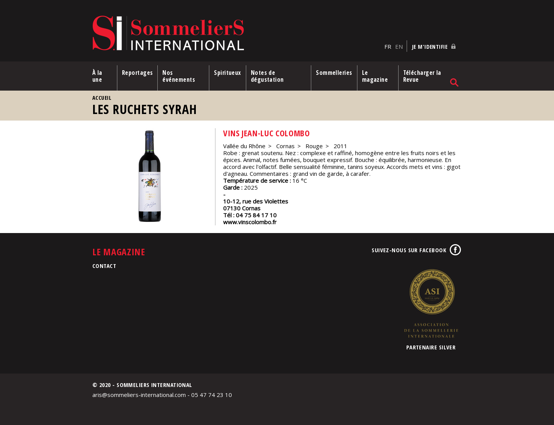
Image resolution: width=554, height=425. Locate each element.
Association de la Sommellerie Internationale (431, 303)
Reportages (137, 72)
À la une (97, 76)
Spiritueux (227, 72)
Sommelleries (334, 72)
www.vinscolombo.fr (250, 222)
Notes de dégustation (267, 76)
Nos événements (178, 76)
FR (387, 46)
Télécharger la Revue (422, 76)
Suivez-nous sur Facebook (409, 250)
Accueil (101, 97)
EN (399, 46)
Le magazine (375, 76)
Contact (104, 266)
